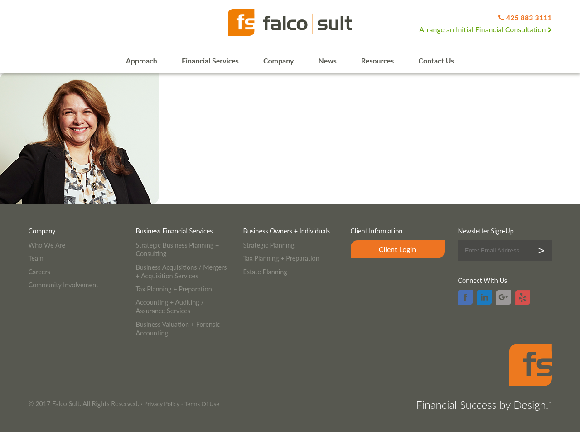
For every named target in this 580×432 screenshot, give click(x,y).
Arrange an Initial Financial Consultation (485, 29)
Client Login (397, 249)
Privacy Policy (161, 404)
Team (36, 258)
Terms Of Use (201, 404)
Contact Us (436, 60)
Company (278, 60)
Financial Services (210, 60)
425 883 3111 (529, 17)
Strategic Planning (269, 245)
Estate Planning (265, 272)
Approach (141, 60)
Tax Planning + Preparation (174, 289)
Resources (377, 60)
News (328, 60)
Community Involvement (64, 285)
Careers (39, 272)
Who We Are (47, 245)
